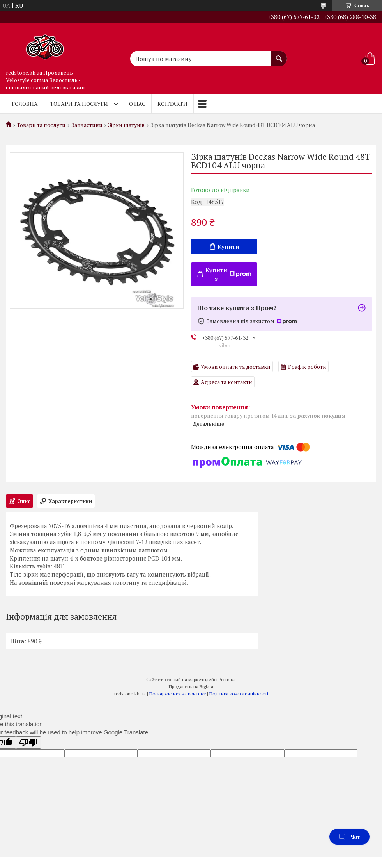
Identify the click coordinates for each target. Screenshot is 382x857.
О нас (137, 103)
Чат (349, 836)
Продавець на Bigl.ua (191, 686)
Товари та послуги (79, 103)
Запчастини (87, 125)
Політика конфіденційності (238, 693)
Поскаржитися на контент (177, 693)
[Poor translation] (28, 742)
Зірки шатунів (126, 125)
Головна (25, 103)
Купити (228, 246)
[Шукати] (279, 54)
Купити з (228, 274)
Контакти (172, 103)
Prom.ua (227, 679)
